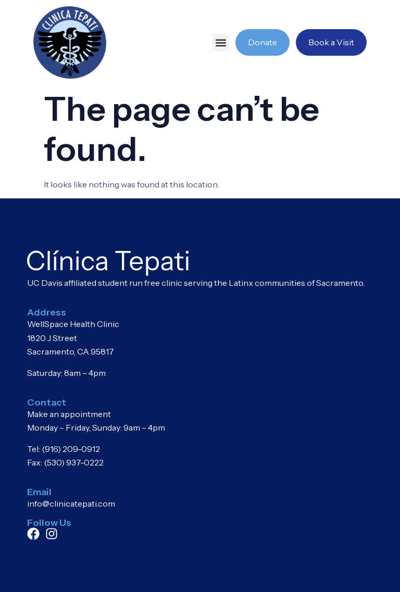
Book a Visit (331, 42)
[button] (220, 42)
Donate (262, 42)
